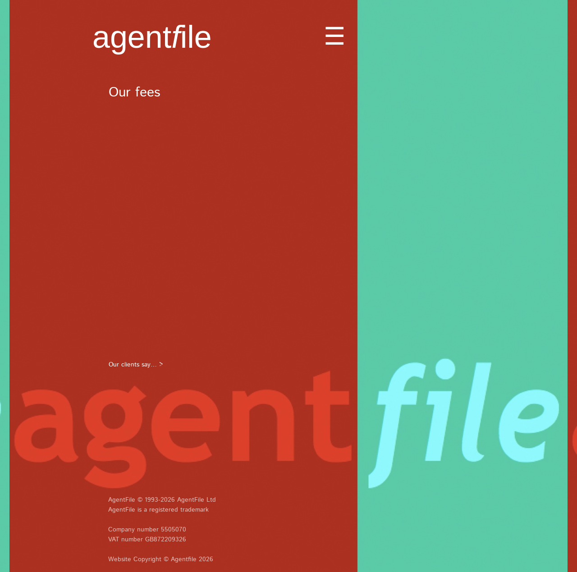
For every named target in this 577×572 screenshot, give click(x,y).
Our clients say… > (136, 364)
